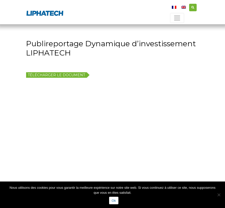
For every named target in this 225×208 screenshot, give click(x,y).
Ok (114, 200)
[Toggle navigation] (177, 18)
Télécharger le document (56, 75)
